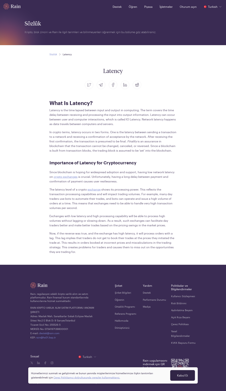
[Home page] (12, 6)
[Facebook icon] (44, 363)
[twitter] (89, 85)
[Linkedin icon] (38, 363)
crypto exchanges (66, 176)
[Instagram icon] (51, 363)
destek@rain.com (49, 333)
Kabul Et (182, 375)
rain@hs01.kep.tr (46, 337)
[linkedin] (125, 85)
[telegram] (101, 85)
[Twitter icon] (31, 363)
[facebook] (113, 85)
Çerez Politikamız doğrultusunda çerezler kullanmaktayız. (86, 377)
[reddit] (137, 85)
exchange (94, 189)
